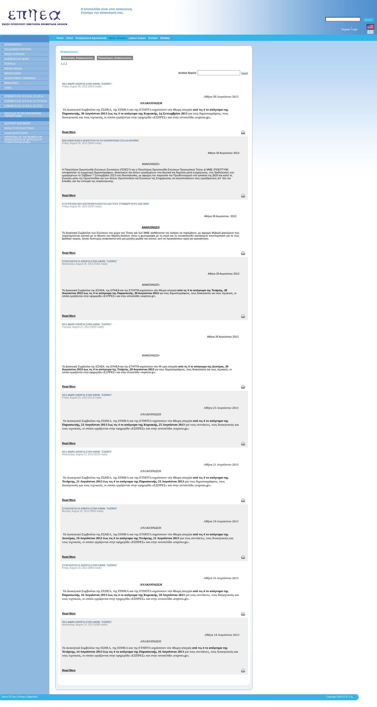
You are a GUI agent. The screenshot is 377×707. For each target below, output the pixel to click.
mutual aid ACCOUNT (16, 133)
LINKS (8, 88)
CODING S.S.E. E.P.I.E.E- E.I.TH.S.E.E (26, 101)
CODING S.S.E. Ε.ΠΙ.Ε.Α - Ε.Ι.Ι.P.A (23, 106)
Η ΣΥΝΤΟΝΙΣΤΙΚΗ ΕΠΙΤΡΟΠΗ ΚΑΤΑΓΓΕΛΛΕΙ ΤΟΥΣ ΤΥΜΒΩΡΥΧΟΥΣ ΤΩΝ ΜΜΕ (105, 203)
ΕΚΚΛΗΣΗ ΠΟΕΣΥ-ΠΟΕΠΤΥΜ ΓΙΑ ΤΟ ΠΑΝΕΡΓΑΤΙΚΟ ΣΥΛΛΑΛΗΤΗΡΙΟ (100, 140)
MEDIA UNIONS (13, 68)
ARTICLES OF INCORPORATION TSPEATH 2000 (23, 114)
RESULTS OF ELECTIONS (19, 128)
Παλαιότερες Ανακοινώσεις (115, 58)
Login (355, 29)
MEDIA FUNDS (13, 73)
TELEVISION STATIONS (18, 49)
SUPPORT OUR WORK (17, 123)
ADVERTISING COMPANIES (20, 78)
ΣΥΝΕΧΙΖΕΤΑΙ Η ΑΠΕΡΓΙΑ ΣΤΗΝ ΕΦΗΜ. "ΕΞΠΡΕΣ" (89, 261)
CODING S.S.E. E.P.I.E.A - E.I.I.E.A (24, 96)
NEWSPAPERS (13, 44)
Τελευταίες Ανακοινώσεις (78, 58)
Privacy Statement (28, 696)
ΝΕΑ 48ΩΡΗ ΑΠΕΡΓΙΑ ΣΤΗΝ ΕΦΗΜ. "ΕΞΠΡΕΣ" (87, 83)
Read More (68, 132)
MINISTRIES (11, 83)
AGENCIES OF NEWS (17, 59)
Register (345, 29)
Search (244, 73)
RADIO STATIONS (15, 54)
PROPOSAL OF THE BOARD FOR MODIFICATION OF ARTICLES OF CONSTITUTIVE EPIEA (23, 140)
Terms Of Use (8, 696)
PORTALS (10, 64)
